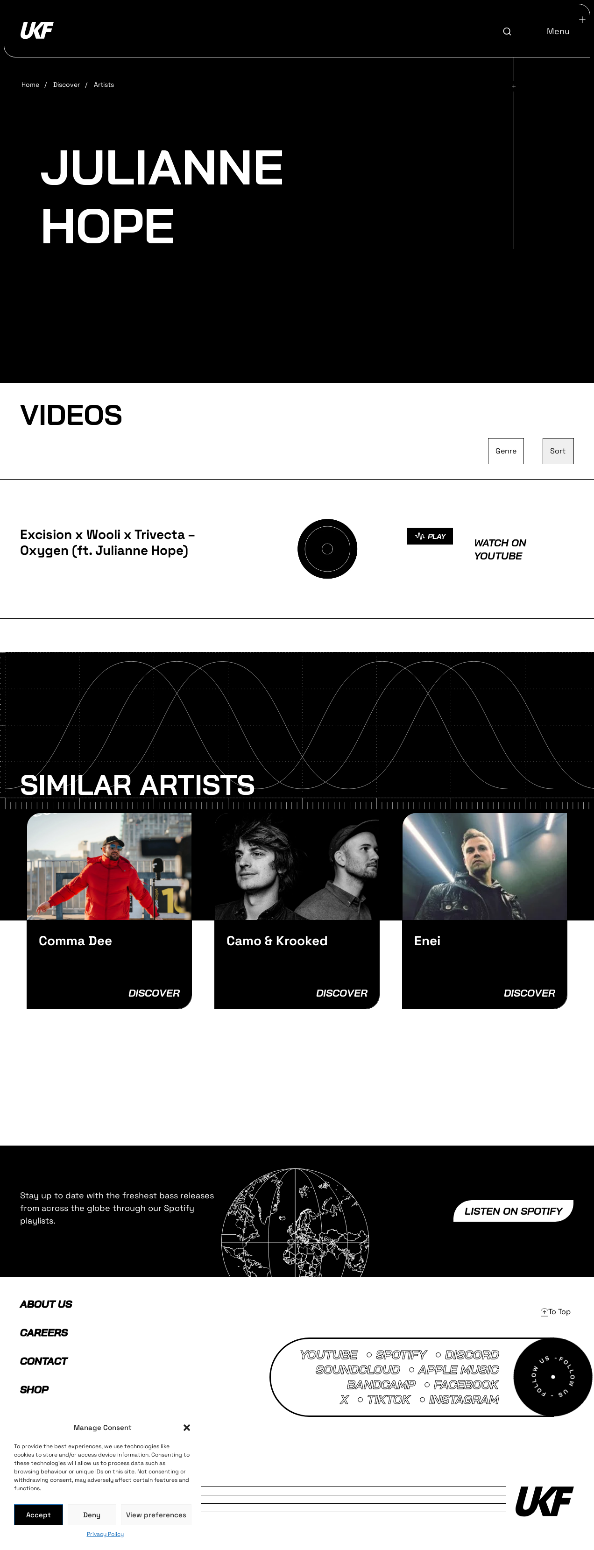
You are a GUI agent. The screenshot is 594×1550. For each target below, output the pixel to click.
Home (30, 84)
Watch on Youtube (500, 549)
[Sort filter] (558, 451)
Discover (66, 84)
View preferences (156, 1514)
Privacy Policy (105, 1534)
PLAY (430, 536)
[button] (186, 1427)
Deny (91, 1514)
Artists (104, 84)
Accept (38, 1514)
